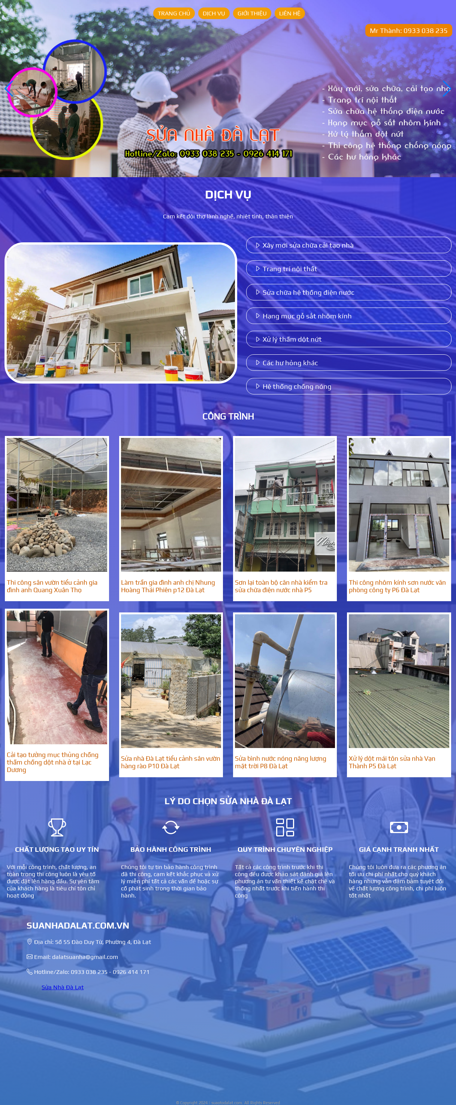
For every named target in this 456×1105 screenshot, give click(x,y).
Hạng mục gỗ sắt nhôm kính (303, 316)
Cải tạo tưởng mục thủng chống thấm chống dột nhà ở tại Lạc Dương (53, 762)
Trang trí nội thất (285, 268)
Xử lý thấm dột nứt (288, 339)
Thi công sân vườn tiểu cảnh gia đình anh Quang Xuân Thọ (52, 586)
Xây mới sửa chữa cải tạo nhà (304, 245)
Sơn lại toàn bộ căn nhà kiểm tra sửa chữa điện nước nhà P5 (281, 586)
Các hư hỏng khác (286, 362)
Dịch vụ (214, 13)
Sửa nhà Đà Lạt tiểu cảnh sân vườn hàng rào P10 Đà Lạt (170, 762)
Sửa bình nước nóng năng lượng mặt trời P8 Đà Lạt (280, 762)
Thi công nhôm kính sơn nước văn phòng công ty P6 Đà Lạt (397, 586)
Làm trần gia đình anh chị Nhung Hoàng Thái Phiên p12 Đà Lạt (168, 586)
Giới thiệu (252, 13)
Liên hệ (290, 13)
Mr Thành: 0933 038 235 (409, 30)
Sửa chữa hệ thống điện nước (304, 292)
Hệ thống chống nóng (293, 386)
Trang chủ (174, 13)
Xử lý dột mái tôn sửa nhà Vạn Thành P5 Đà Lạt (392, 762)
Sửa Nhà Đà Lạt (63, 987)
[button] (447, 89)
